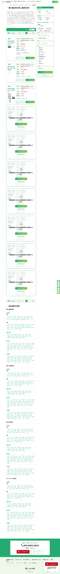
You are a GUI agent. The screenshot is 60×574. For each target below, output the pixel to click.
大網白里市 (27, 361)
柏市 (27, 357)
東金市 (18, 357)
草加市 (11, 346)
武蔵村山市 (28, 327)
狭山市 (23, 344)
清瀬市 (19, 327)
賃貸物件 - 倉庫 (27, 5)
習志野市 (24, 357)
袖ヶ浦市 (19, 360)
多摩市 (32, 327)
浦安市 (11, 360)
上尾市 (8, 346)
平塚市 (23, 334)
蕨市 (18, 346)
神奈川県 (8, 332)
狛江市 (11, 327)
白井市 (29, 360)
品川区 (8, 318)
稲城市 (8, 328)
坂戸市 (11, 349)
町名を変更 (49, 28)
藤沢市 (29, 334)
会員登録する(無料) (21, 124)
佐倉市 (15, 357)
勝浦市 (30, 357)
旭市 (21, 357)
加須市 (8, 344)
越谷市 (15, 346)
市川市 (15, 356)
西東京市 (20, 328)
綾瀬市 (24, 337)
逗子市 (16, 336)
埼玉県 (8, 341)
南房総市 (9, 361)
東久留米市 (23, 327)
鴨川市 (23, 359)
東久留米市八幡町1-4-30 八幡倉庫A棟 (11, 68)
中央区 (12, 316)
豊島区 (32, 318)
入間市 (24, 346)
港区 (15, 316)
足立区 (20, 319)
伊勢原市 (9, 337)
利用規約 (25, 562)
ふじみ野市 (30, 349)
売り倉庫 (18, 1)
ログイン (50, 1)
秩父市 (26, 343)
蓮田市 (8, 349)
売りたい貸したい (23, 1)
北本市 (21, 347)
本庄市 (11, 344)
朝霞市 (27, 346)
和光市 (8, 347)
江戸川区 (27, 319)
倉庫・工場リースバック (36, 559)
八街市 (23, 360)
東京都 (8, 313)
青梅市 (23, 324)
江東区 (31, 316)
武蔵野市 (16, 324)
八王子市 (9, 324)
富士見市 (28, 347)
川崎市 (11, 334)
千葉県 (8, 354)
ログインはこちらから (21, 126)
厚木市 (26, 336)
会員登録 (55, 1)
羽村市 (11, 328)
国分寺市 (26, 326)
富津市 (8, 360)
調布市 (33, 324)
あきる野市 (16, 328)
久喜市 (18, 347)
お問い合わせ (9, 2)
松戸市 (29, 356)
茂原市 (8, 357)
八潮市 (25, 347)
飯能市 (33, 343)
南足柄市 (20, 337)
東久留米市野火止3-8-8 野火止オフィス (11, 42)
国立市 (30, 326)
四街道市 (15, 360)
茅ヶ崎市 (13, 336)
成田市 (11, 357)
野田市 (32, 356)
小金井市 (12, 326)
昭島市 (29, 324)
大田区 (15, 318)
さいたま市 (9, 343)
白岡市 (8, 350)
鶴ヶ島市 (18, 349)
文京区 (21, 316)
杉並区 (29, 318)
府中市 (26, 324)
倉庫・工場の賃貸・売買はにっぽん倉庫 (16, 5)
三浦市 (20, 336)
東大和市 (15, 327)
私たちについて (33, 1)
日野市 (19, 326)
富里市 (33, 360)
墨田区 (28, 316)
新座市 (11, 347)
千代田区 (9, 316)
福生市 (8, 327)
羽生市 (26, 344)
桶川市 (15, 347)
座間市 (16, 337)
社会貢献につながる (10, 1)
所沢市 (29, 343)
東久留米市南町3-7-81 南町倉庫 (11, 90)
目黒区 (11, 318)
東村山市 (22, 326)
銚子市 (11, 356)
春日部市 (19, 344)
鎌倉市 (26, 334)
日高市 (22, 349)
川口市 (20, 343)
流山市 (11, 359)
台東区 (25, 316)
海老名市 (13, 337)
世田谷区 (18, 318)
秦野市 (23, 336)
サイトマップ (19, 562)
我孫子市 (19, 359)
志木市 (30, 346)
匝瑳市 (12, 361)
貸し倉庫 (15, 1)
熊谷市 (16, 343)
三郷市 (32, 347)
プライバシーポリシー (10, 562)
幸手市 (15, 349)
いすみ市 (22, 361)
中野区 (25, 318)
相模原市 (15, 334)
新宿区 (18, 316)
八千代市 (15, 359)
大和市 (29, 336)
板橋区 (14, 319)
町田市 (8, 326)
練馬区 (17, 319)
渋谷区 (22, 318)
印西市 (26, 360)
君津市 (30, 359)
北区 (8, 319)
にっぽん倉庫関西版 (32, 562)
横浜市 (8, 334)
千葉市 (8, 356)
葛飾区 (24, 319)
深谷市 (33, 344)
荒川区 (11, 319)
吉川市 (25, 349)
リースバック (29, 1)
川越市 (13, 343)
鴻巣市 (29, 344)
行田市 (23, 343)
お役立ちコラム (39, 1)
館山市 (21, 356)
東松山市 (15, 344)
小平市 (16, 326)
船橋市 (18, 356)
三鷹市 (20, 324)
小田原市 (9, 336)
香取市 (16, 361)
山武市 (19, 361)
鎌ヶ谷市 (26, 359)
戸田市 (20, 346)
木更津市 (25, 356)
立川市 (12, 324)
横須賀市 (19, 334)
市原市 (8, 359)
